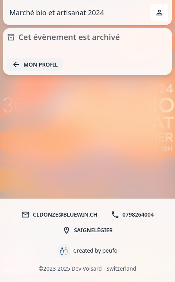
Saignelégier (87, 230)
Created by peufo (95, 250)
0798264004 (132, 214)
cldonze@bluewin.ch (59, 214)
